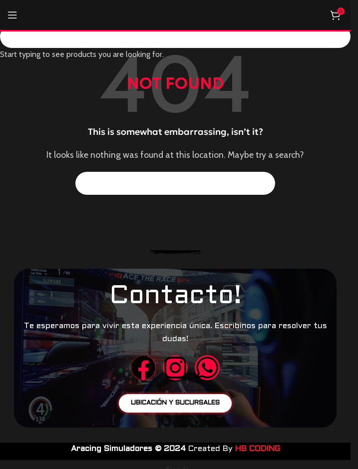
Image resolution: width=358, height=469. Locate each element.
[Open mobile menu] (12, 15)
